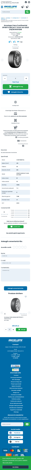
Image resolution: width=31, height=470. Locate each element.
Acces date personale (16, 403)
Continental (23, 18)
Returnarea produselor (16, 388)
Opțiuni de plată (16, 386)
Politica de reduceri (16, 401)
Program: (15, 353)
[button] (2, 60)
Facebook (15, 433)
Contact (16, 375)
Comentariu (5, 268)
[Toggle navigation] (2, 7)
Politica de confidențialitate (16, 397)
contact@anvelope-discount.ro (15, 351)
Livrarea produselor (16, 377)
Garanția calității (16, 390)
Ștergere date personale (16, 405)
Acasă (2, 18)
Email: (15, 349)
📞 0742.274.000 (14, 3)
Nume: (3, 253)
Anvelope (8, 18)
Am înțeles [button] (15, 467)
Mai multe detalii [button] (7, 462)
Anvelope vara (15, 18)
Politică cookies (16, 399)
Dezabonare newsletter (16, 407)
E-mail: (3, 260)
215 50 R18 (3, 19)
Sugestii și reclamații (16, 409)
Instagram (15, 437)
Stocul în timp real (16, 381)
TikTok (14, 442)
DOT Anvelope (16, 379)
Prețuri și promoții (16, 384)
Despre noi (16, 392)
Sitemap (16, 412)
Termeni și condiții (16, 394)
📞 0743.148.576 (5, 3)
